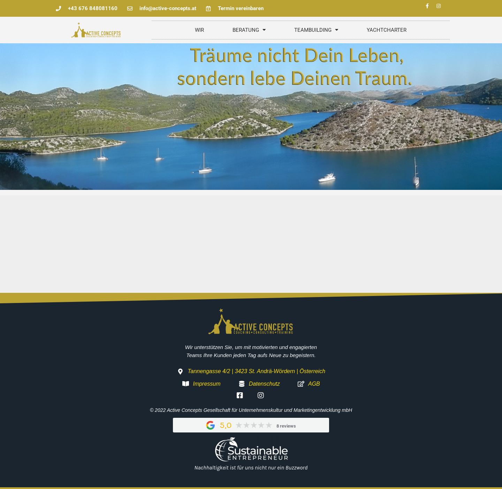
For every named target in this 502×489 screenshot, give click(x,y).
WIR (199, 30)
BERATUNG (249, 30)
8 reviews (286, 426)
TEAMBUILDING (316, 30)
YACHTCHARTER (386, 30)
